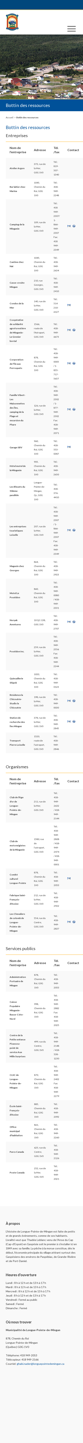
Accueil (9, 117)
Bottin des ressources (27, 117)
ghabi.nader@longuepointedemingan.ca (40, 1363)
